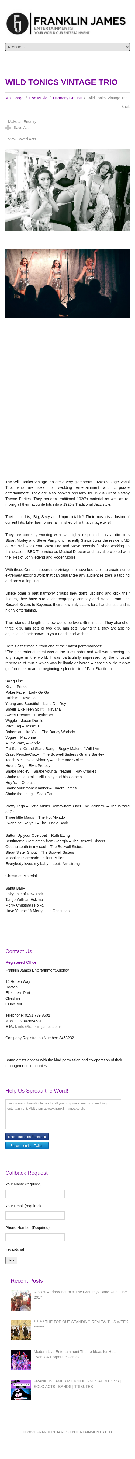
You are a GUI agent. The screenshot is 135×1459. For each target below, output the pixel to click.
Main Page (14, 98)
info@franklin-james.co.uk (39, 1026)
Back (125, 106)
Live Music (38, 98)
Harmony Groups (67, 98)
